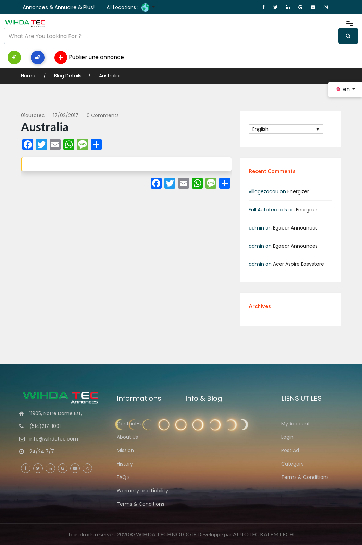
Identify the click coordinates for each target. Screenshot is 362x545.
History (125, 463)
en (343, 89)
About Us (127, 437)
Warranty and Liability (142, 490)
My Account (295, 423)
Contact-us (131, 423)
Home (29, 75)
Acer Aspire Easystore (298, 264)
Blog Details (68, 75)
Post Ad (290, 450)
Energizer (298, 191)
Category (292, 463)
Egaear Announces (295, 227)
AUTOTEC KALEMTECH (263, 534)
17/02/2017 (65, 115)
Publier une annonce (89, 57)
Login (287, 437)
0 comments (103, 115)
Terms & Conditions (140, 503)
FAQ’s (123, 477)
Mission (125, 450)
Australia (109, 75)
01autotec (33, 115)
